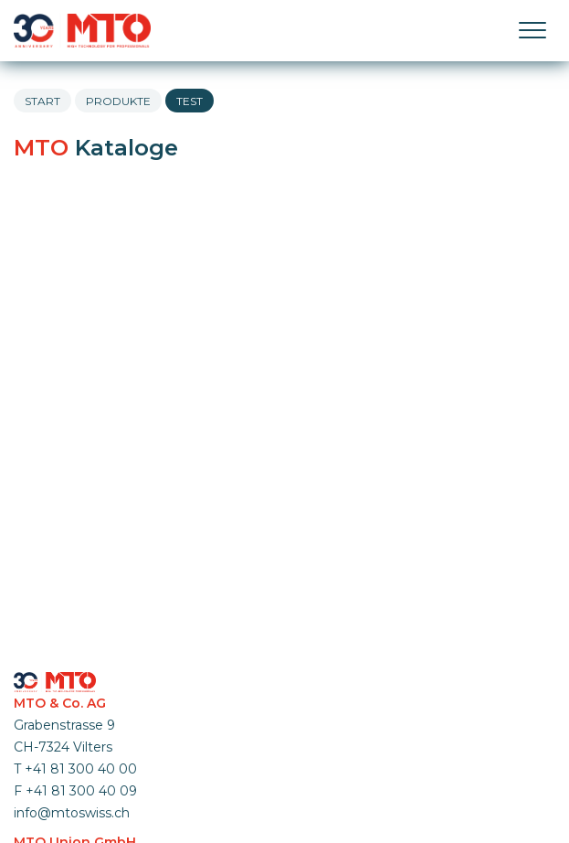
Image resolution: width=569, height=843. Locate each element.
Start (42, 101)
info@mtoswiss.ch (72, 813)
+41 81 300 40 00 (81, 769)
